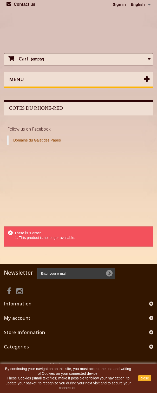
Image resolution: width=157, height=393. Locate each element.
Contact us (24, 4)
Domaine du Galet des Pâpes (37, 140)
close (145, 378)
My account (17, 318)
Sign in (119, 4)
